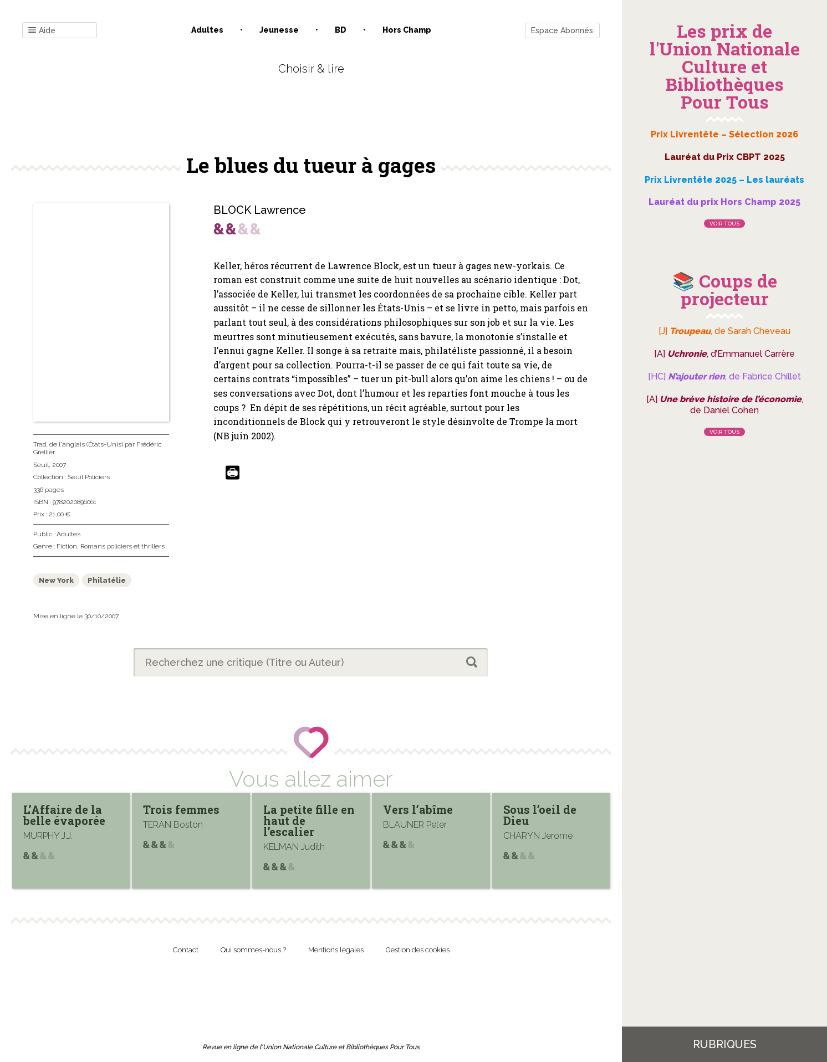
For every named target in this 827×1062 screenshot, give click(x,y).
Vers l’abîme (418, 809)
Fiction (67, 546)
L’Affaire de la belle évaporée (64, 815)
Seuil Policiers (89, 477)
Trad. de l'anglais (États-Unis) (78, 444)
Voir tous (724, 223)
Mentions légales (336, 950)
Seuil (41, 465)
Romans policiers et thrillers (122, 546)
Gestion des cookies (418, 950)
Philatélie (107, 580)
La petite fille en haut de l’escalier (309, 820)
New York (56, 580)
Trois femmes (181, 809)
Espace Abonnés (562, 30)
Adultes (207, 29)
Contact (185, 950)
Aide (41, 30)
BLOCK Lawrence (259, 210)
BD (340, 29)
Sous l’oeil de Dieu (539, 815)
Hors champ (406, 29)
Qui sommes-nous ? (253, 950)
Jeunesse (279, 29)
